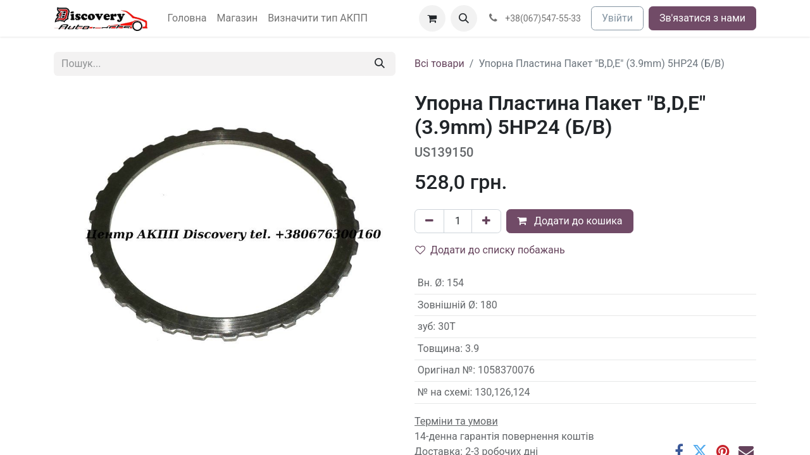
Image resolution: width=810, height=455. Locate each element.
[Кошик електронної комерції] (432, 18)
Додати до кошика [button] (570, 221)
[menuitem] (187, 18)
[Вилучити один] (429, 221)
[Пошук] (380, 64)
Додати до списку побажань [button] (490, 250)
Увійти (617, 18)
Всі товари (439, 64)
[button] (464, 18)
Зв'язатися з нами (702, 18)
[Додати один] (486, 221)
